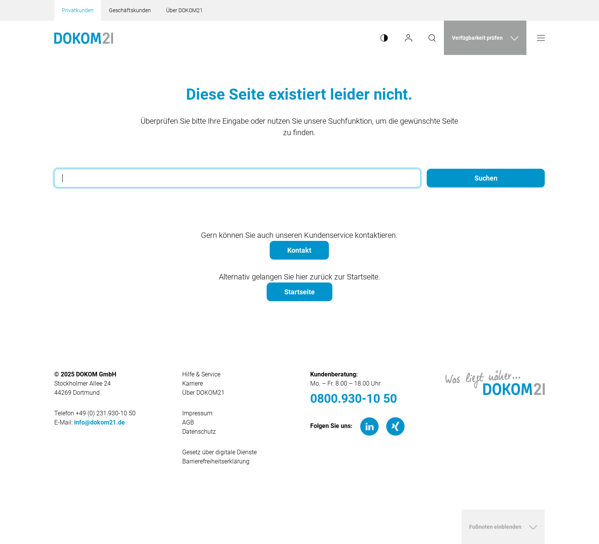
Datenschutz (199, 431)
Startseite (299, 292)
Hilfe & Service (201, 374)
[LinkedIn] (369, 426)
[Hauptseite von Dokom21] (83, 38)
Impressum (197, 413)
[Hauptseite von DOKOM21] (495, 382)
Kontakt (299, 250)
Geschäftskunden (130, 10)
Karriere (192, 383)
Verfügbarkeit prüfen (477, 38)
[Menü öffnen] (541, 37)
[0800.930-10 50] (363, 398)
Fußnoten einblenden (495, 527)
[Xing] (395, 426)
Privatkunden (78, 10)
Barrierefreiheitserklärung (215, 461)
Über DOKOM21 (184, 10)
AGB (188, 422)
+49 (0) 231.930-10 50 (106, 413)
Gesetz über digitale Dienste (219, 452)
